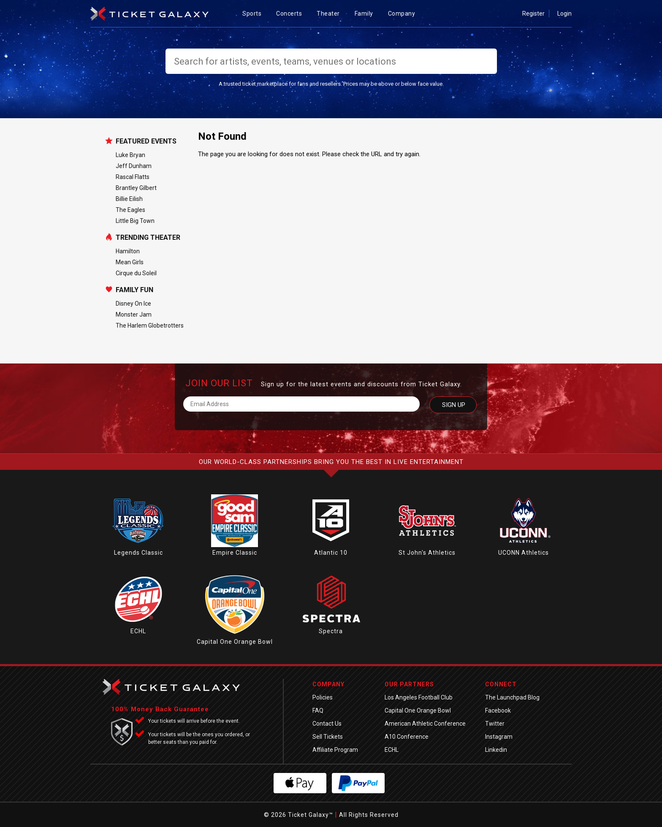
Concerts (292, 13)
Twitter (495, 723)
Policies (322, 697)
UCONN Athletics (523, 552)
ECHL (138, 631)
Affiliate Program (335, 749)
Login (564, 13)
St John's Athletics (427, 552)
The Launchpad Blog (512, 697)
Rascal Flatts (132, 177)
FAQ (317, 710)
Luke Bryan (130, 155)
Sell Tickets (327, 736)
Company (405, 13)
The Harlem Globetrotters (150, 325)
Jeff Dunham (134, 166)
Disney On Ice (133, 303)
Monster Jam (134, 314)
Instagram (499, 736)
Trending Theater (148, 237)
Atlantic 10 (330, 552)
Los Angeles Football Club (419, 697)
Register (533, 13)
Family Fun (134, 290)
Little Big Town (135, 220)
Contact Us (327, 723)
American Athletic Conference (425, 723)
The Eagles (130, 209)
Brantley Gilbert (136, 187)
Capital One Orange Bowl (235, 641)
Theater (331, 13)
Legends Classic (138, 552)
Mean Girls (130, 262)
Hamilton (128, 251)
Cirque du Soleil (136, 273)
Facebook (498, 710)
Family (367, 13)
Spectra (331, 631)
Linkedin (496, 749)
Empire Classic (234, 552)
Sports (255, 13)
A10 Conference (407, 736)
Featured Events (146, 141)
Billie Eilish (129, 198)
